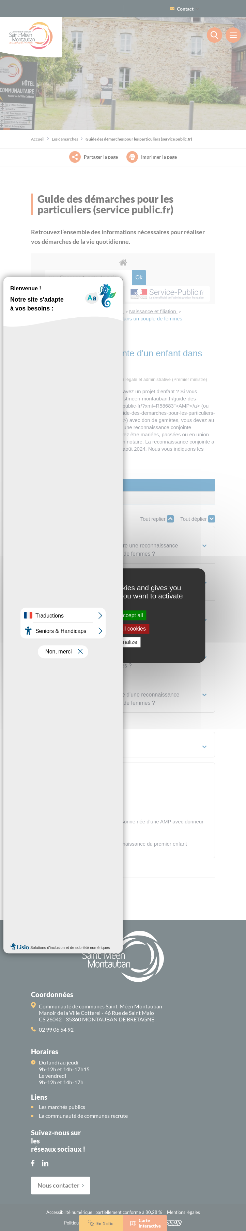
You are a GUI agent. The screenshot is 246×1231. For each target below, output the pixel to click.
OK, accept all (123, 615)
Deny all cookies (123, 629)
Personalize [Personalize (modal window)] (123, 642)
